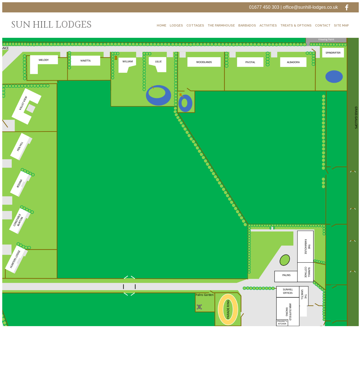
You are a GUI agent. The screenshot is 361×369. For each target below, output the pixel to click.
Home (161, 25)
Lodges (176, 25)
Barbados (247, 25)
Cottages (195, 25)
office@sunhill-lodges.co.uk (310, 7)
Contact (323, 25)
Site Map (341, 25)
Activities (268, 25)
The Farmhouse (221, 25)
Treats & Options (296, 25)
